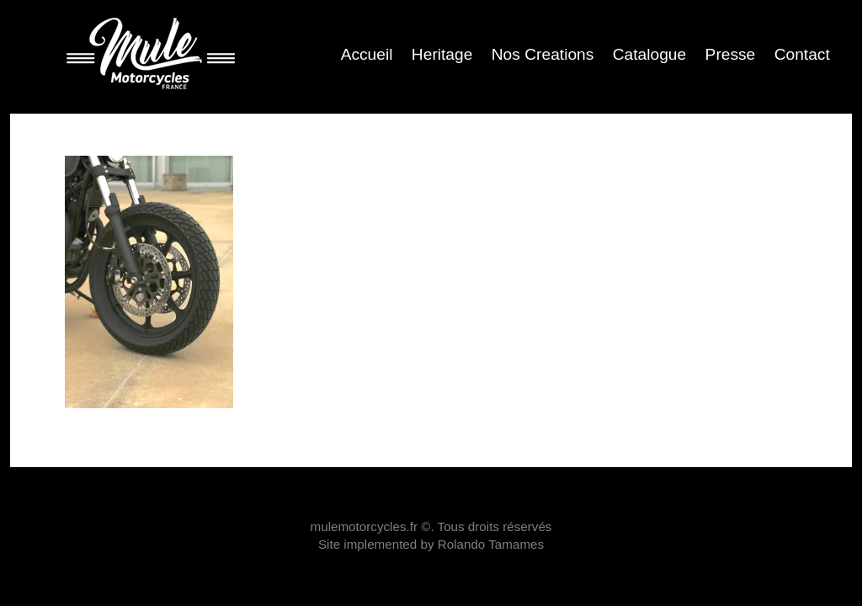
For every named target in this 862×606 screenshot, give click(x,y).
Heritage (442, 54)
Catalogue (649, 54)
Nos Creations (543, 54)
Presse (730, 54)
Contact (802, 54)
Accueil (367, 54)
